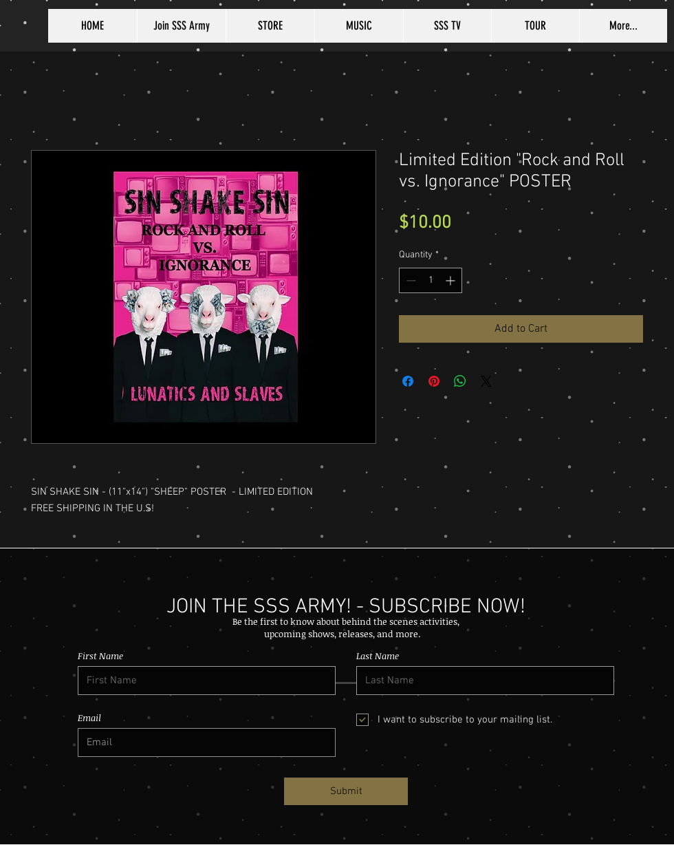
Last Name (377, 656)
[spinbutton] (430, 280)
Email (89, 718)
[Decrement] (409, 280)
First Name (100, 656)
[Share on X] (486, 381)
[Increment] (451, 280)
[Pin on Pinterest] (434, 381)
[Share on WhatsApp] (460, 381)
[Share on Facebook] (408, 381)
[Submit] (346, 791)
